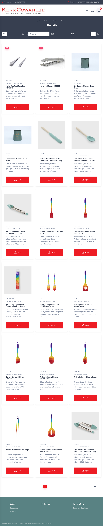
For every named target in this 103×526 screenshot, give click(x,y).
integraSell (49, 522)
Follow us (45, 502)
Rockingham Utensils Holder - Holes (85, 87)
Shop (47, 21)
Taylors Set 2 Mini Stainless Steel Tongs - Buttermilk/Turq (85, 449)
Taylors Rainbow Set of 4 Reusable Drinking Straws (15, 304)
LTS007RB (77, 298)
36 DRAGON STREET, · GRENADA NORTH (83, 2)
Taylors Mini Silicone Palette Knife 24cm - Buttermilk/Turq (51, 159)
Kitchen (55, 21)
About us (13, 510)
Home (40, 21)
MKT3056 (43, 80)
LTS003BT (43, 153)
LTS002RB (77, 225)
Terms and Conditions (81, 507)
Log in (17, 106)
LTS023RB (43, 225)
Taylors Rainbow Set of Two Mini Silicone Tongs (50, 304)
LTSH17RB (43, 298)
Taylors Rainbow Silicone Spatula (15, 377)
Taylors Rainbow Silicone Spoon (85, 376)
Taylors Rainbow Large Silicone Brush (51, 232)
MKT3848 (9, 80)
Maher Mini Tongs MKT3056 (50, 86)
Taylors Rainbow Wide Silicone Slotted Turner (51, 449)
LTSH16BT (9, 225)
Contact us (14, 507)
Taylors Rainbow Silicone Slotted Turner (83, 304)
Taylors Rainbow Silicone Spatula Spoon (49, 377)
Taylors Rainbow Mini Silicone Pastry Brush (84, 232)
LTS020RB (43, 443)
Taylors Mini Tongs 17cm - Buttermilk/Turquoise (15, 232)
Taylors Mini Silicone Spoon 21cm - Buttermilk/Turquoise (84, 159)
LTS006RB (9, 370)
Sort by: (25, 34)
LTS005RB (43, 370)
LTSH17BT (77, 443)
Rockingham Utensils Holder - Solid (17, 159)
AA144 (8, 153)
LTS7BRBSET (10, 298)
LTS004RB (77, 370)
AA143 (76, 80)
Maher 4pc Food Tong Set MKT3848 (15, 87)
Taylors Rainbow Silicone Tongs (17, 449)
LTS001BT (77, 153)
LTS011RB (9, 443)
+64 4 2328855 (19, 2)
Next (97, 485)
